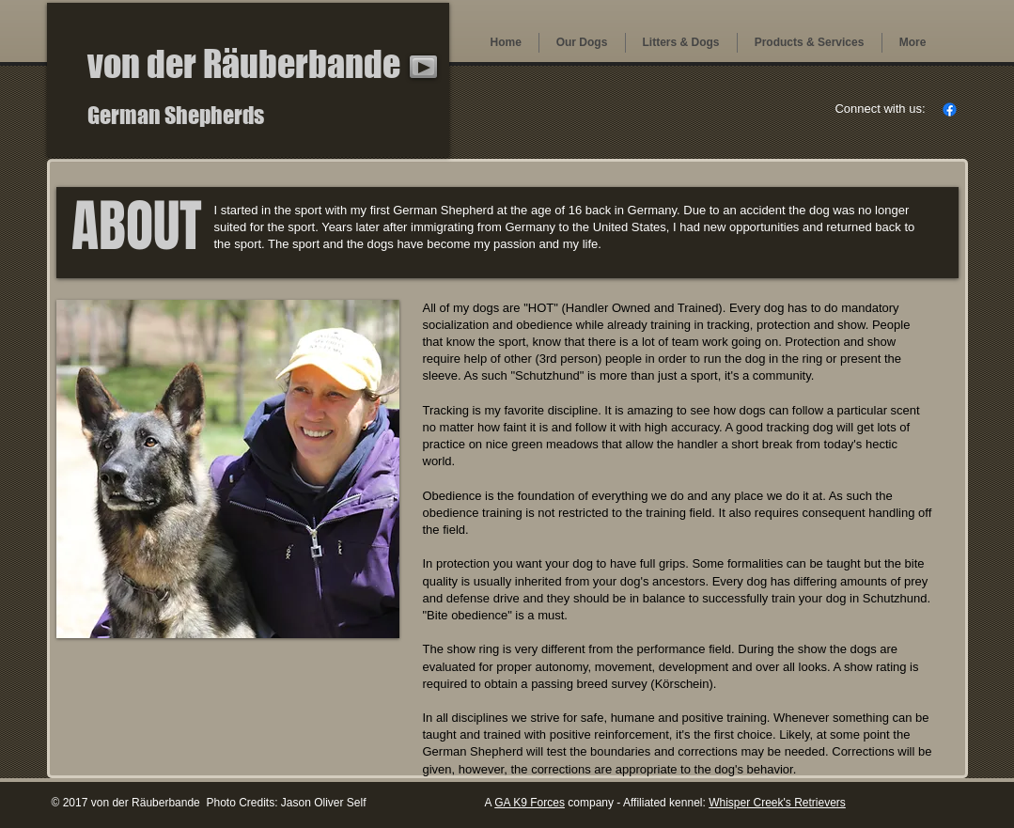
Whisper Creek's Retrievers (777, 802)
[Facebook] (950, 109)
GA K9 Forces (529, 802)
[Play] (423, 66)
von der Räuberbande (243, 64)
